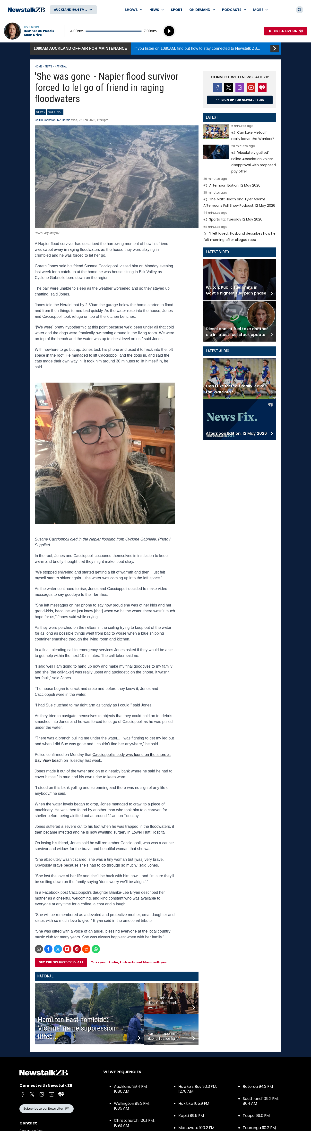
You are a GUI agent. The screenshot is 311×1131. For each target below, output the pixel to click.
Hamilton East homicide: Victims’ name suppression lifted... (77, 1028)
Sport (176, 9)
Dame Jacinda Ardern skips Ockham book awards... (163, 1003)
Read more (239, 133)
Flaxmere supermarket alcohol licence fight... (164, 1036)
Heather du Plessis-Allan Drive (40, 33)
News (48, 66)
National (61, 66)
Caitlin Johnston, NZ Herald (52, 120)
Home (38, 66)
